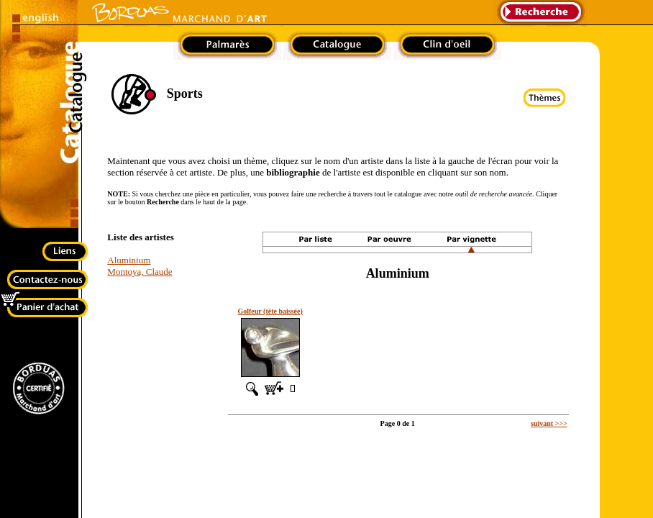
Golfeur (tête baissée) (269, 311)
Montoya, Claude (139, 271)
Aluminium (128, 260)
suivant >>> (549, 423)
